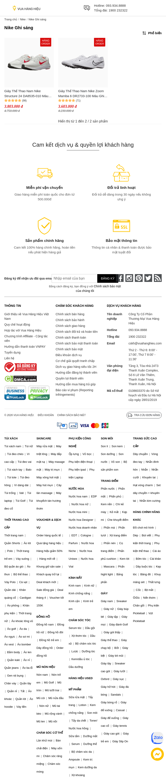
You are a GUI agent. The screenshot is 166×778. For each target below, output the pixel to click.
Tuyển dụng (12, 352)
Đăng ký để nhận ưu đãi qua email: (24, 278)
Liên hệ (9, 358)
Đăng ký (108, 278)
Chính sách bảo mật (69, 349)
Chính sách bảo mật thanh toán (77, 343)
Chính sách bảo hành (70, 320)
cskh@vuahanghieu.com (145, 343)
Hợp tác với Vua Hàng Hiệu (22, 330)
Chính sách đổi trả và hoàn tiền (76, 331)
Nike (23, 19)
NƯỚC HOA (76, 488)
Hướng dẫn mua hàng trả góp (76, 384)
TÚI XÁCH (11, 438)
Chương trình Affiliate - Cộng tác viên (26, 338)
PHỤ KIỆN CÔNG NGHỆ (80, 442)
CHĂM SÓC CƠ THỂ (50, 732)
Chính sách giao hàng (70, 326)
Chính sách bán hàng (70, 314)
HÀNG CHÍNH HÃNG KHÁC (146, 515)
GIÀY (104, 593)
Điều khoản (46, 415)
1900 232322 (118, 10)
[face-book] (120, 278)
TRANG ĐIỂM (109, 480)
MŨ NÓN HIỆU (46, 667)
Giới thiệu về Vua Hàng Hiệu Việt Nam (26, 316)
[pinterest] (139, 278)
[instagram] (129, 278)
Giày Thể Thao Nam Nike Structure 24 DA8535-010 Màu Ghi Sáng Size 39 (26, 93)
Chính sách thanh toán (71, 337)
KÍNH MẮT (75, 577)
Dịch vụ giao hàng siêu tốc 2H (76, 366)
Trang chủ (10, 19)
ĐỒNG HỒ (43, 616)
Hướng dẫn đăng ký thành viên (76, 372)
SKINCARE (44, 438)
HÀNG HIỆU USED (81, 678)
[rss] (158, 278)
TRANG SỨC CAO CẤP (145, 442)
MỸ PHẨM (75, 689)
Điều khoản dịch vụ (69, 355)
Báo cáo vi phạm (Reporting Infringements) (74, 392)
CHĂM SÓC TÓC (80, 620)
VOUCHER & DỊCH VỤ (49, 523)
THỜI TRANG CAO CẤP (16, 523)
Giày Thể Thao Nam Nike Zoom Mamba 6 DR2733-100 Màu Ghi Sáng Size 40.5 (81, 93)
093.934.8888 (116, 5)
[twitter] (148, 278)
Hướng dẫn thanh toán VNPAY (24, 346)
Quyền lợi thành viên (69, 378)
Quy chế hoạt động (17, 324)
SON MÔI (107, 438)
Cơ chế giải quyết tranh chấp (75, 361)
